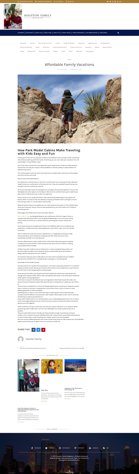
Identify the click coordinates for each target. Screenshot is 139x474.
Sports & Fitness (44, 51)
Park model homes (24, 216)
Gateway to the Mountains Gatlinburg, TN (73, 389)
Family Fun (38, 32)
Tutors (63, 51)
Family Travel (66, 32)
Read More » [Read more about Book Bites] (44, 401)
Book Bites (44, 390)
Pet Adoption (90, 51)
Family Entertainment (60, 47)
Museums (79, 51)
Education (23, 43)
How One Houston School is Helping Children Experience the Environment (28, 409)
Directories (103, 32)
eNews (70, 59)
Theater (55, 51)
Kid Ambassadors (92, 32)
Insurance (88, 47)
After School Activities (45, 43)
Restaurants (31, 51)
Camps (32, 43)
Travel (22, 51)
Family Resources (78, 32)
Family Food (48, 32)
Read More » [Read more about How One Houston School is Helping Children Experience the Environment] (21, 422)
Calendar (21, 32)
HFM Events (29, 32)
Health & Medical (69, 43)
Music (71, 51)
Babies (97, 47)
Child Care (46, 47)
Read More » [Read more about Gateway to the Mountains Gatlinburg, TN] (68, 398)
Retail (37, 47)
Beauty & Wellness (26, 47)
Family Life (56, 32)
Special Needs (107, 47)
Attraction (81, 43)
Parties (57, 43)
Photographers (105, 43)
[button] (118, 33)
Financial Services (76, 47)
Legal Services (92, 43)
